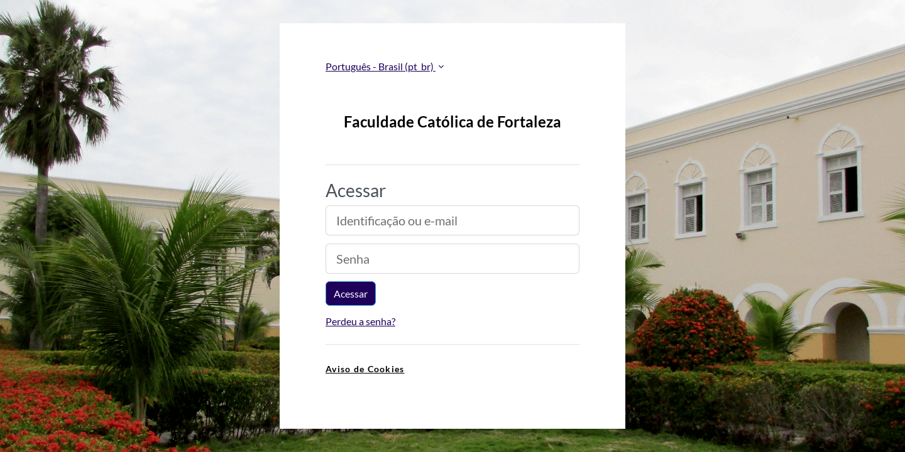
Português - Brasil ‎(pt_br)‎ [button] (381, 66)
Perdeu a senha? (360, 321)
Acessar (351, 293)
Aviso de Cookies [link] (365, 368)
